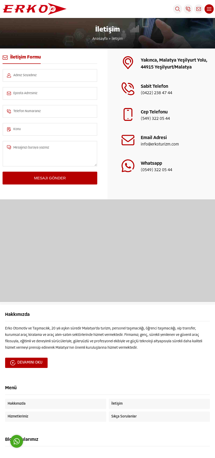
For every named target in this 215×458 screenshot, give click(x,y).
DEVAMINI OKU (26, 362)
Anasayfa (100, 39)
